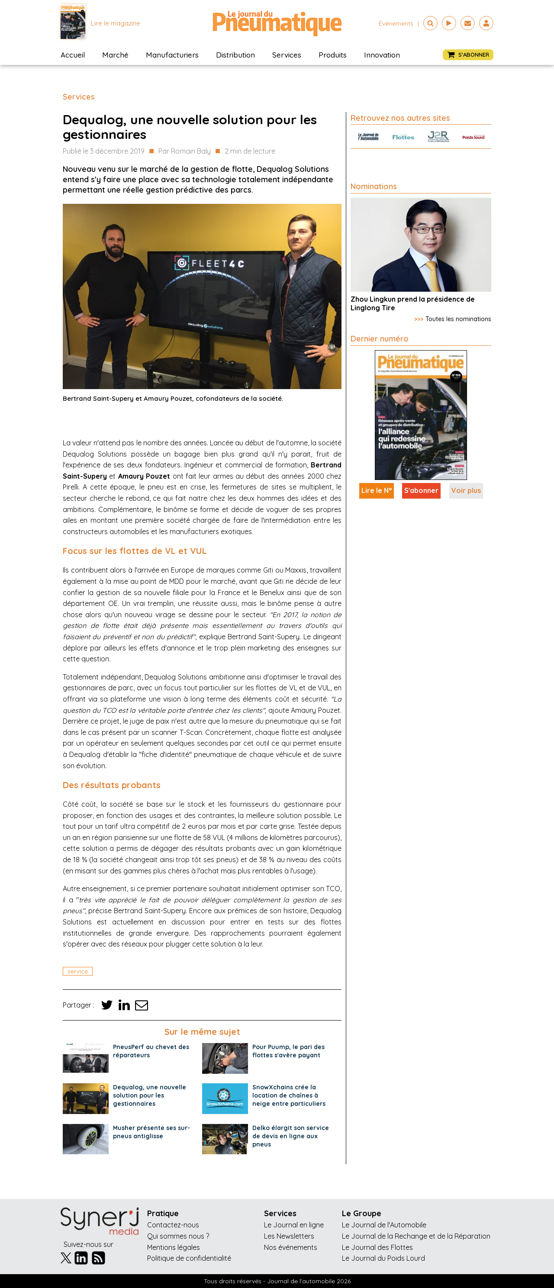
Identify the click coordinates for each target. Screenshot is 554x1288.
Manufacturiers (172, 54)
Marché (115, 54)
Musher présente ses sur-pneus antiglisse (151, 1132)
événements (396, 23)
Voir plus (466, 490)
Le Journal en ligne (294, 1224)
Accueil (73, 54)
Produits (333, 54)
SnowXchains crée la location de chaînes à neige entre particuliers (288, 1095)
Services (286, 54)
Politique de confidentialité (189, 1258)
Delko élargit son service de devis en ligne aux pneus (290, 1136)
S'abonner (421, 490)
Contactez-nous (173, 1224)
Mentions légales (173, 1247)
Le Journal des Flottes (377, 1247)
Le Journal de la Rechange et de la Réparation (416, 1236)
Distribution (235, 54)
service (78, 971)
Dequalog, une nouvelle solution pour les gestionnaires (149, 1095)
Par (184, 151)
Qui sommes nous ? (178, 1236)
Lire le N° (376, 490)
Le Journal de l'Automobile (384, 1224)
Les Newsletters (289, 1236)
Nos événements (290, 1247)
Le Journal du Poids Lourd (383, 1258)
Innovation (382, 54)
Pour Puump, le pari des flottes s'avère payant (288, 1051)
